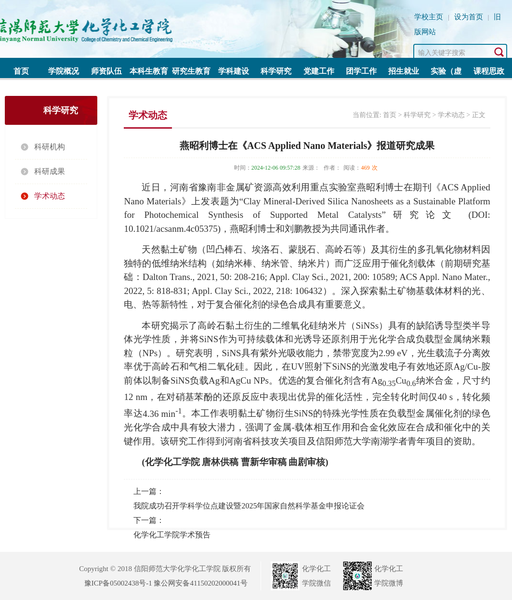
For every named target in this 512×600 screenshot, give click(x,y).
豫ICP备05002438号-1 (118, 583)
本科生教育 (149, 71)
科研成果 (49, 171)
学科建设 (233, 71)
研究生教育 (191, 71)
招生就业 (403, 71)
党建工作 (318, 71)
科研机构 (49, 147)
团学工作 (361, 71)
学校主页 (428, 17)
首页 (21, 71)
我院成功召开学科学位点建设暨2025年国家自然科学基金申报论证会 (249, 506)
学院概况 (63, 71)
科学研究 (276, 71)
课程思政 (488, 71)
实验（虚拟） (446, 74)
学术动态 (49, 196)
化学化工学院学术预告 (171, 535)
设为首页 (468, 17)
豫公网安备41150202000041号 (200, 583)
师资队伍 (106, 71)
